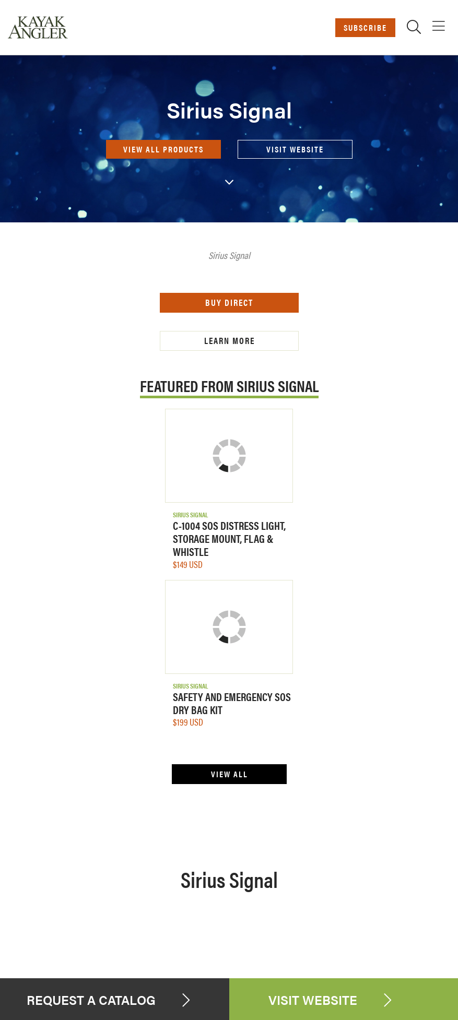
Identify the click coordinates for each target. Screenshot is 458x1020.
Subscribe (365, 27)
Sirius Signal (190, 515)
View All (229, 774)
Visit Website (295, 149)
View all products (163, 149)
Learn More (229, 340)
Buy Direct (229, 302)
